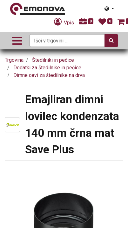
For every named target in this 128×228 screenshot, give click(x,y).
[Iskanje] (111, 40)
